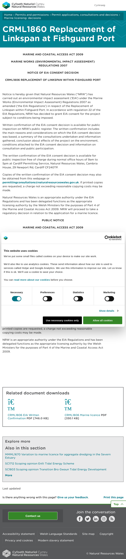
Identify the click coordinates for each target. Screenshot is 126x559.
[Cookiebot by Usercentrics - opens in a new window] (112, 238)
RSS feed (112, 519)
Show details (106, 310)
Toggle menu (121, 5)
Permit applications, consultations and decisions (85, 14)
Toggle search (112, 5)
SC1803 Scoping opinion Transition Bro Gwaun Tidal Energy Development (55, 469)
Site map (88, 533)
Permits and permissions (32, 14)
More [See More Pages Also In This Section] (8, 475)
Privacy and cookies (19, 540)
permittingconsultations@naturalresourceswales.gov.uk (40, 182)
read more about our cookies (32, 279)
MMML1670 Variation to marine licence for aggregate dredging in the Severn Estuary (58, 456)
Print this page (114, 497)
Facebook (80, 519)
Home (8, 14)
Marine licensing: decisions (22, 18)
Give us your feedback (72, 497)
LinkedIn (96, 519)
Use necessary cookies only (62, 320)
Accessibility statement (18, 533)
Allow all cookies (103, 320)
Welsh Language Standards (58, 533)
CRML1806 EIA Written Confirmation (23, 416)
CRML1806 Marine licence (82, 415)
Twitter (88, 519)
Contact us (32, 515)
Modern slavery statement (56, 540)
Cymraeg (99, 5)
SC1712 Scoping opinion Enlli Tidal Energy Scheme (39, 463)
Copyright (106, 533)
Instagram (104, 519)
